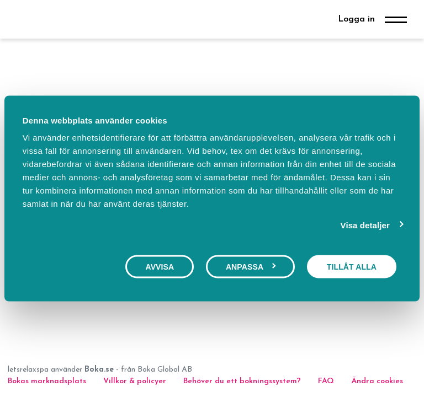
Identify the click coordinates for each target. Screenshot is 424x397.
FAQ (327, 381)
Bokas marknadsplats (47, 381)
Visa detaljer (365, 224)
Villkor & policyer (134, 381)
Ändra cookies (377, 381)
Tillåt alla (352, 266)
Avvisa (159, 266)
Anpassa (251, 266)
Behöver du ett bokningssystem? (242, 381)
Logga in (356, 19)
